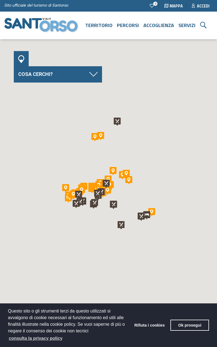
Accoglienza (158, 25)
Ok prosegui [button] (189, 325)
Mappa (173, 6)
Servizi (186, 25)
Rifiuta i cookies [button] (149, 325)
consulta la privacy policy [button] (36, 338)
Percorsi (128, 25)
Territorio (98, 25)
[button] (65, 188)
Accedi (201, 6)
